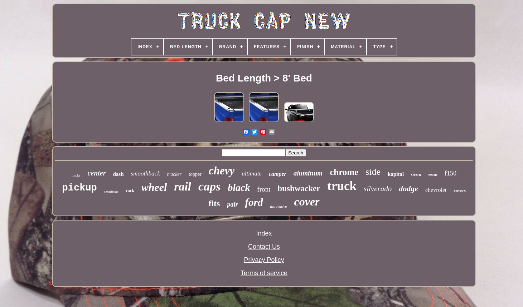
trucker (174, 174)
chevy (221, 170)
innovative (278, 206)
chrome (344, 172)
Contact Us (264, 246)
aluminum (308, 173)
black (239, 187)
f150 (450, 173)
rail (182, 186)
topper (195, 174)
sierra (416, 174)
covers (460, 190)
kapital (396, 174)
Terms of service (264, 273)
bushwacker (299, 188)
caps (209, 186)
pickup (79, 188)
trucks (76, 175)
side (373, 172)
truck (342, 186)
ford (254, 202)
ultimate (252, 173)
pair (232, 204)
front (264, 189)
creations (111, 191)
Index (264, 233)
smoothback (145, 173)
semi (432, 174)
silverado (378, 188)
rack (130, 190)
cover (306, 201)
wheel (154, 187)
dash (118, 174)
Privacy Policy (264, 259)
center (96, 173)
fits (214, 203)
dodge (408, 188)
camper (277, 174)
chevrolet (436, 190)
